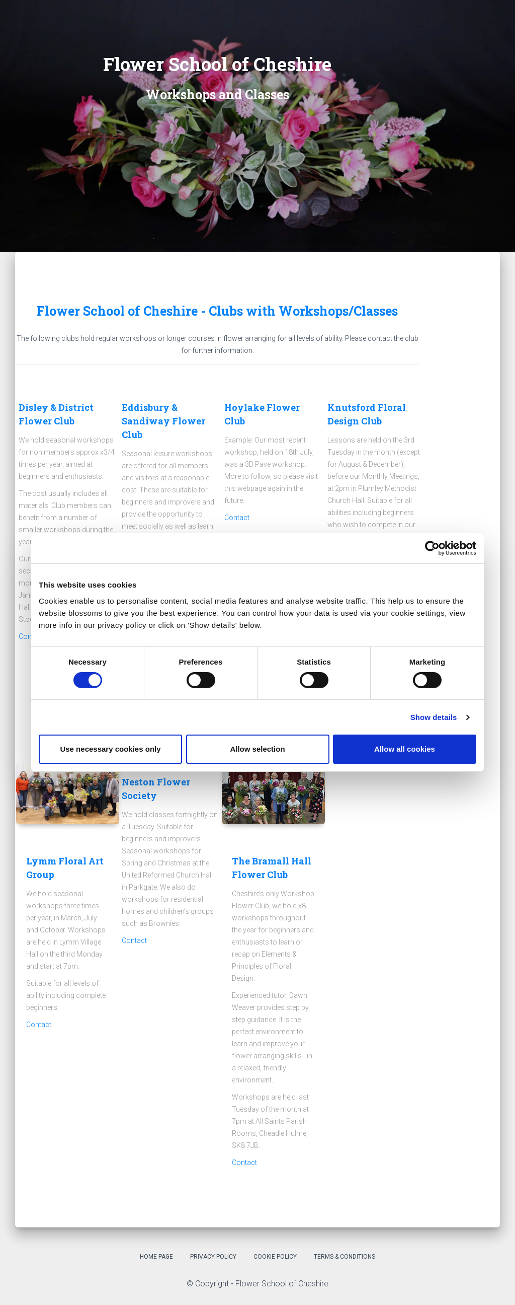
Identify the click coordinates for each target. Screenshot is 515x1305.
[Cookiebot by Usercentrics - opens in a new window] (432, 548)
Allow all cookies (404, 749)
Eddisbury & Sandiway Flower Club (163, 421)
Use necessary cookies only (110, 749)
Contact (236, 518)
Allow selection (257, 749)
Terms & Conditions (344, 1256)
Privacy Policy (213, 1256)
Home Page (156, 1256)
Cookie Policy (275, 1256)
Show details (433, 717)
